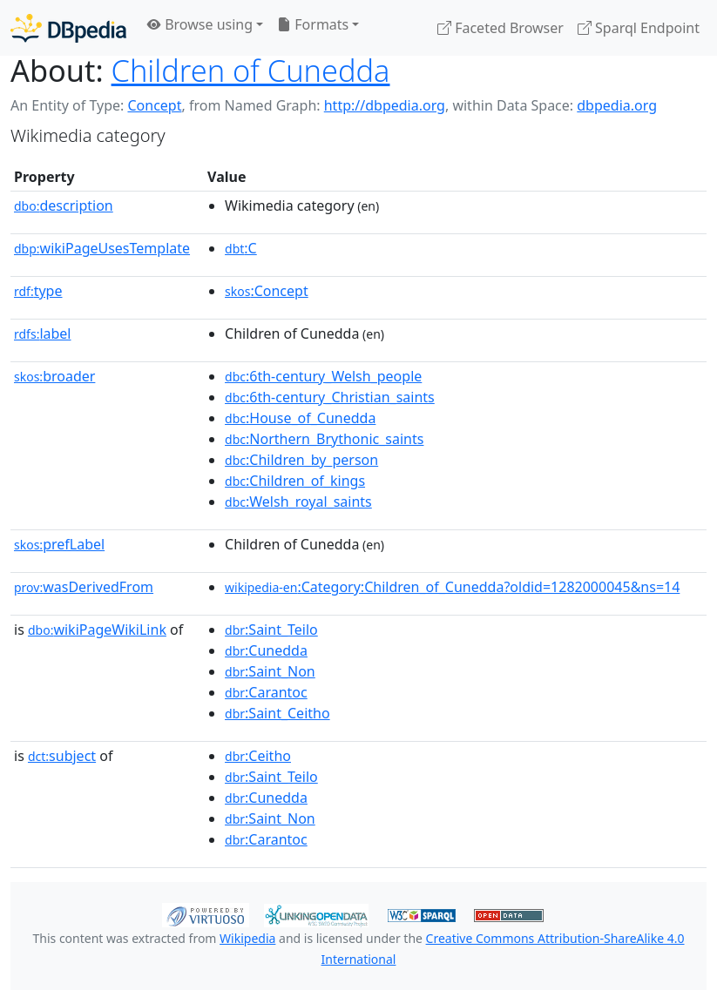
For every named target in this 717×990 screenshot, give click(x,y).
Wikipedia (247, 938)
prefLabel (59, 544)
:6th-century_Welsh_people (323, 376)
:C (241, 248)
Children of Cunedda (251, 70)
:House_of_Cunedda (300, 418)
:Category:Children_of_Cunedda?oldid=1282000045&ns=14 (452, 586)
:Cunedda (266, 650)
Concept (154, 105)
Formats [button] (312, 24)
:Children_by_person (301, 459)
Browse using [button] (200, 24)
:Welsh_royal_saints (298, 501)
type (38, 290)
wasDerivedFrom (83, 586)
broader (54, 376)
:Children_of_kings (295, 480)
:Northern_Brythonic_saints (324, 438)
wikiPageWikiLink (97, 629)
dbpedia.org (617, 105)
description (63, 205)
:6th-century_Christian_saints (330, 397)
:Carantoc (266, 692)
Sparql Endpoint (639, 27)
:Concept (266, 290)
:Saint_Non (270, 671)
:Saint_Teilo (271, 629)
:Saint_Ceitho (277, 713)
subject (62, 755)
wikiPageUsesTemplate (102, 248)
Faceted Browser (500, 27)
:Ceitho (258, 755)
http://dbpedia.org (384, 105)
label (42, 333)
